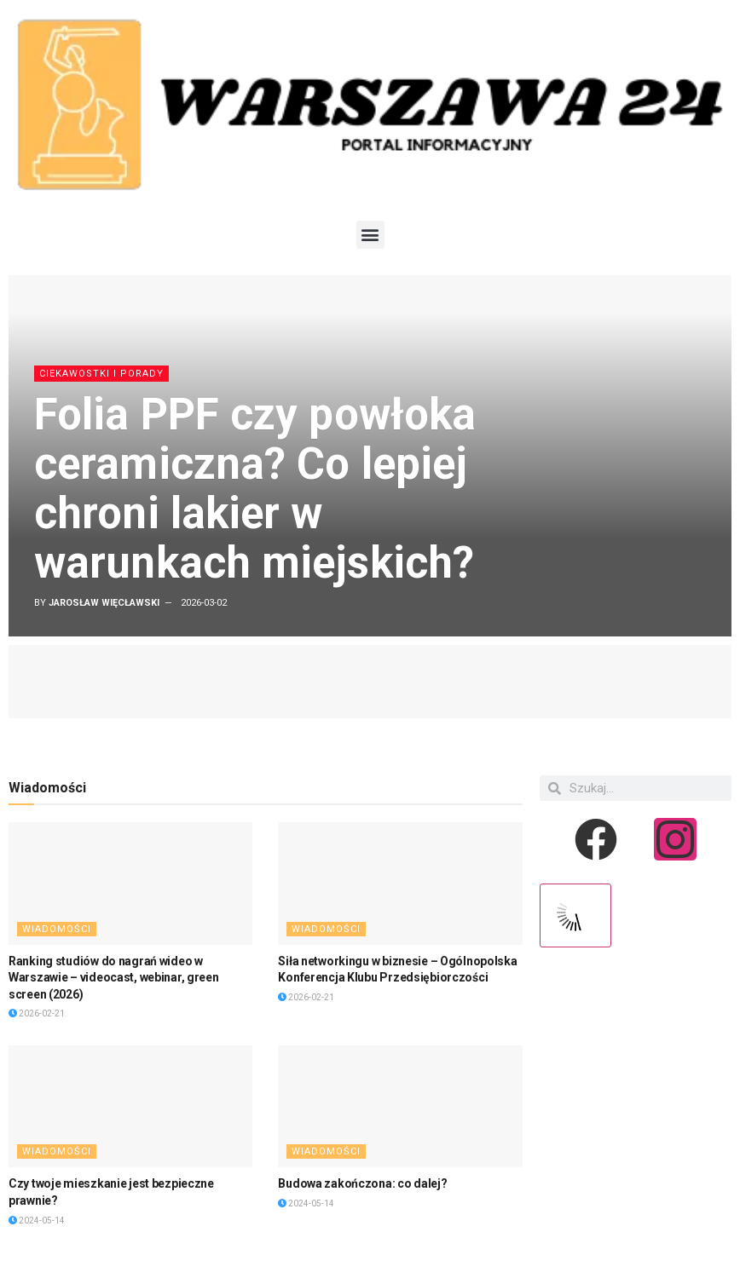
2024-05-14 (37, 1220)
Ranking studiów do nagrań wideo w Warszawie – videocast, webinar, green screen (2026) (114, 977)
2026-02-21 (37, 1013)
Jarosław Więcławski (104, 602)
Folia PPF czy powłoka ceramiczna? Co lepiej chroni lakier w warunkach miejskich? (255, 488)
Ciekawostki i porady (101, 373)
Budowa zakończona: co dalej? (362, 1183)
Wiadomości (56, 929)
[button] (370, 235)
